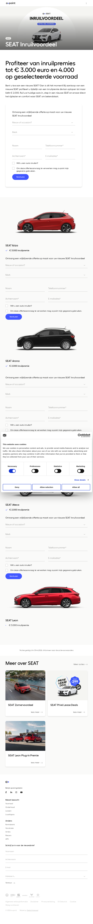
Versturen (20, 177)
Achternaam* (19, 156)
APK (7, 839)
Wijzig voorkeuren (12, 905)
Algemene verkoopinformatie (16, 901)
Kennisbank (10, 824)
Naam (15, 145)
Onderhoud (10, 807)
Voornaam (9, 851)
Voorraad (9, 803)
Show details (80, 480)
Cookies (73, 901)
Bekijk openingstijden (13, 788)
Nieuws (8, 835)
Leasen (8, 811)
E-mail (7, 867)
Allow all (76, 487)
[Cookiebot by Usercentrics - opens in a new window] (79, 435)
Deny (17, 487)
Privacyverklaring (48, 901)
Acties (7, 832)
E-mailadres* (51, 156)
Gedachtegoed (32, 910)
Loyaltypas (9, 814)
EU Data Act (62, 901)
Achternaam (10, 859)
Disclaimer (35, 901)
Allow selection (46, 487)
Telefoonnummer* (54, 145)
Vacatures (9, 828)
